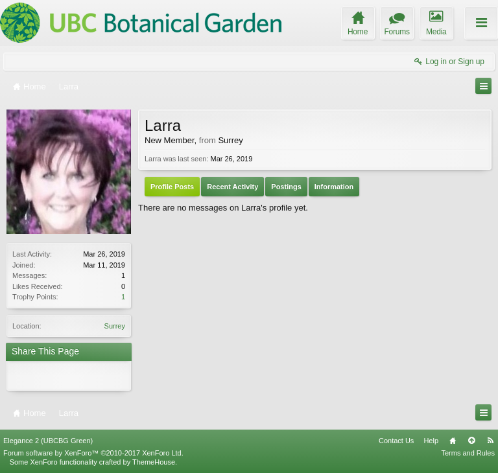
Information (334, 186)
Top (471, 440)
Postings (286, 186)
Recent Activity (232, 186)
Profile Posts (172, 186)
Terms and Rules (468, 453)
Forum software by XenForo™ (93, 453)
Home (452, 440)
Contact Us (396, 440)
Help (430, 440)
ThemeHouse (153, 462)
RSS (490, 440)
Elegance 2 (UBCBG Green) (48, 440)
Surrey (114, 326)
